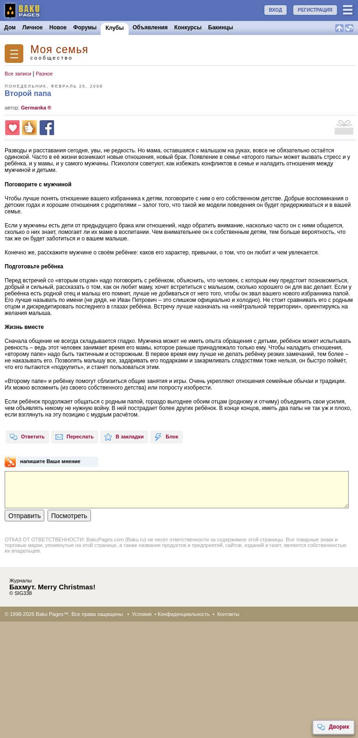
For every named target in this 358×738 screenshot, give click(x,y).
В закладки (124, 437)
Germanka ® (36, 107)
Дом (10, 27)
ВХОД (275, 10)
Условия (141, 614)
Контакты (228, 614)
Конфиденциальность (184, 614)
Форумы (84, 27)
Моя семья (59, 49)
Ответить (27, 437)
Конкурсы (188, 27)
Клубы (114, 28)
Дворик (333, 727)
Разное (44, 73)
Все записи (18, 73)
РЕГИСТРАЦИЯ (315, 10)
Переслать (74, 437)
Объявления (150, 27)
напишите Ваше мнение (50, 461)
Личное (32, 27)
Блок (166, 437)
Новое (58, 27)
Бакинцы (221, 27)
